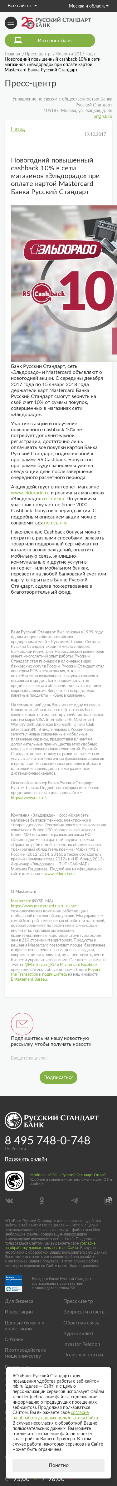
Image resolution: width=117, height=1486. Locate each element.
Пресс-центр (78, 1301)
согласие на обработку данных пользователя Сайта (50, 1245)
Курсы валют (78, 1333)
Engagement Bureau (29, 980)
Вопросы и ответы (84, 1311)
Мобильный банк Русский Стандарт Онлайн (69, 1175)
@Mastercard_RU (40, 965)
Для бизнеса (19, 1301)
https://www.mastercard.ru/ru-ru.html (45, 906)
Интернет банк (55, 40)
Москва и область (89, 6)
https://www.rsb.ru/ (28, 798)
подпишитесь (54, 975)
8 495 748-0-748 (47, 1141)
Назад (18, 129)
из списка (53, 498)
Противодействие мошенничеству (25, 1353)
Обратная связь (81, 1322)
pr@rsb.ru (103, 117)
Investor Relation (81, 1344)
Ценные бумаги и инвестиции (24, 1325)
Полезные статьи (83, 1354)
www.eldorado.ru (30, 492)
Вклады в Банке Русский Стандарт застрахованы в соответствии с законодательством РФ (61, 1283)
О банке (14, 1339)
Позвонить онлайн (26, 1159)
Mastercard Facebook (78, 965)
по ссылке (55, 522)
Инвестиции (19, 1311)
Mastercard (21, 901)
